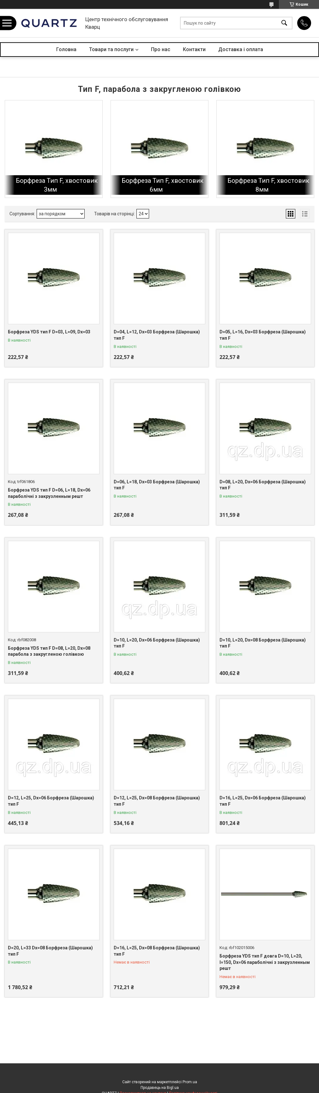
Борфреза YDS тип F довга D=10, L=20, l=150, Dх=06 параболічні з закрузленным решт (265, 962)
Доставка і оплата (240, 49)
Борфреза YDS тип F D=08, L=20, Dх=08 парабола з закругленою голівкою (49, 651)
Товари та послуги (111, 49)
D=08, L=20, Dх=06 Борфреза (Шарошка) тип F (263, 485)
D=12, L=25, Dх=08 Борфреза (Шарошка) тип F (157, 801)
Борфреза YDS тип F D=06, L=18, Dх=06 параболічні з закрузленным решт (49, 493)
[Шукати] (284, 23)
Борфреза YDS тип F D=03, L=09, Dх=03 (49, 331)
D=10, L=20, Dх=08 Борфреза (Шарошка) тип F (263, 643)
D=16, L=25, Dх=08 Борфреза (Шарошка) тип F (157, 951)
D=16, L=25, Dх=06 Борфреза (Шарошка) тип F (263, 801)
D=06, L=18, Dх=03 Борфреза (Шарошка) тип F (157, 485)
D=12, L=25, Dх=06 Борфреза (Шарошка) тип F (51, 801)
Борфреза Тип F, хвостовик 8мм (268, 185)
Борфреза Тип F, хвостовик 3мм (57, 185)
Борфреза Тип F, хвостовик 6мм (162, 185)
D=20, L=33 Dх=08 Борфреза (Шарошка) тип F (50, 951)
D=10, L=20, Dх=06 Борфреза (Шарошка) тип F (157, 643)
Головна (66, 49)
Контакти (194, 49)
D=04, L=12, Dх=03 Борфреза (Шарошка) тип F (157, 335)
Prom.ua (190, 1082)
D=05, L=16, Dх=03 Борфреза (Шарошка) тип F (263, 335)
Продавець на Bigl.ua (160, 1087)
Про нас (160, 49)
